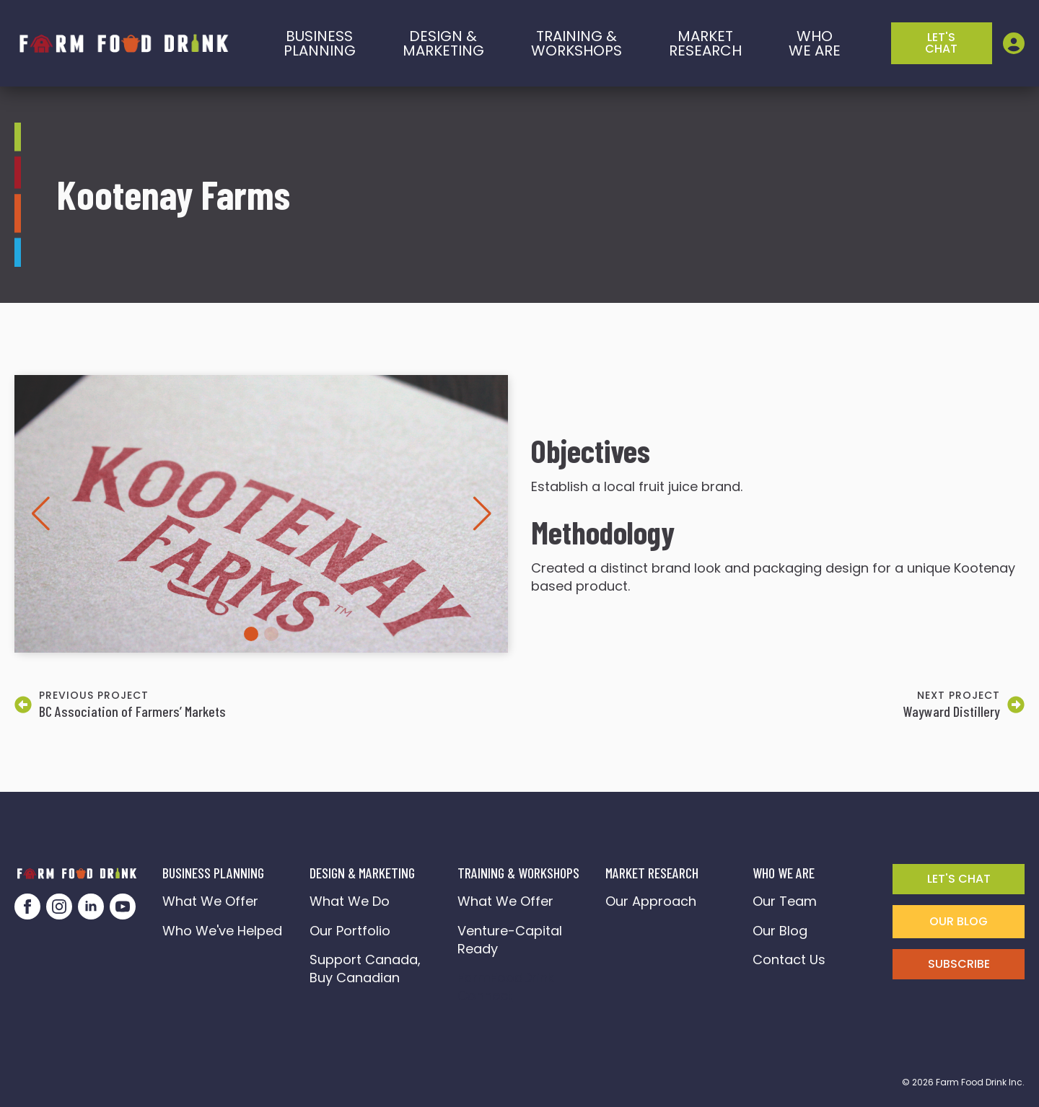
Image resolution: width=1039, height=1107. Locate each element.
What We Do (350, 901)
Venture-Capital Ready (509, 940)
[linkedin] (91, 906)
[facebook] (27, 906)
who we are (815, 43)
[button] (40, 513)
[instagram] (59, 906)
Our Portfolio (350, 931)
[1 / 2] (261, 514)
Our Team (785, 901)
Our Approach (650, 901)
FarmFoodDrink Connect (509, 987)
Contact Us (789, 960)
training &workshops (576, 43)
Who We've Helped (222, 931)
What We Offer (210, 901)
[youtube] (123, 906)
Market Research (705, 43)
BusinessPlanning (320, 43)
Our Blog (780, 931)
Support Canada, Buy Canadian (367, 969)
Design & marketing (443, 43)
